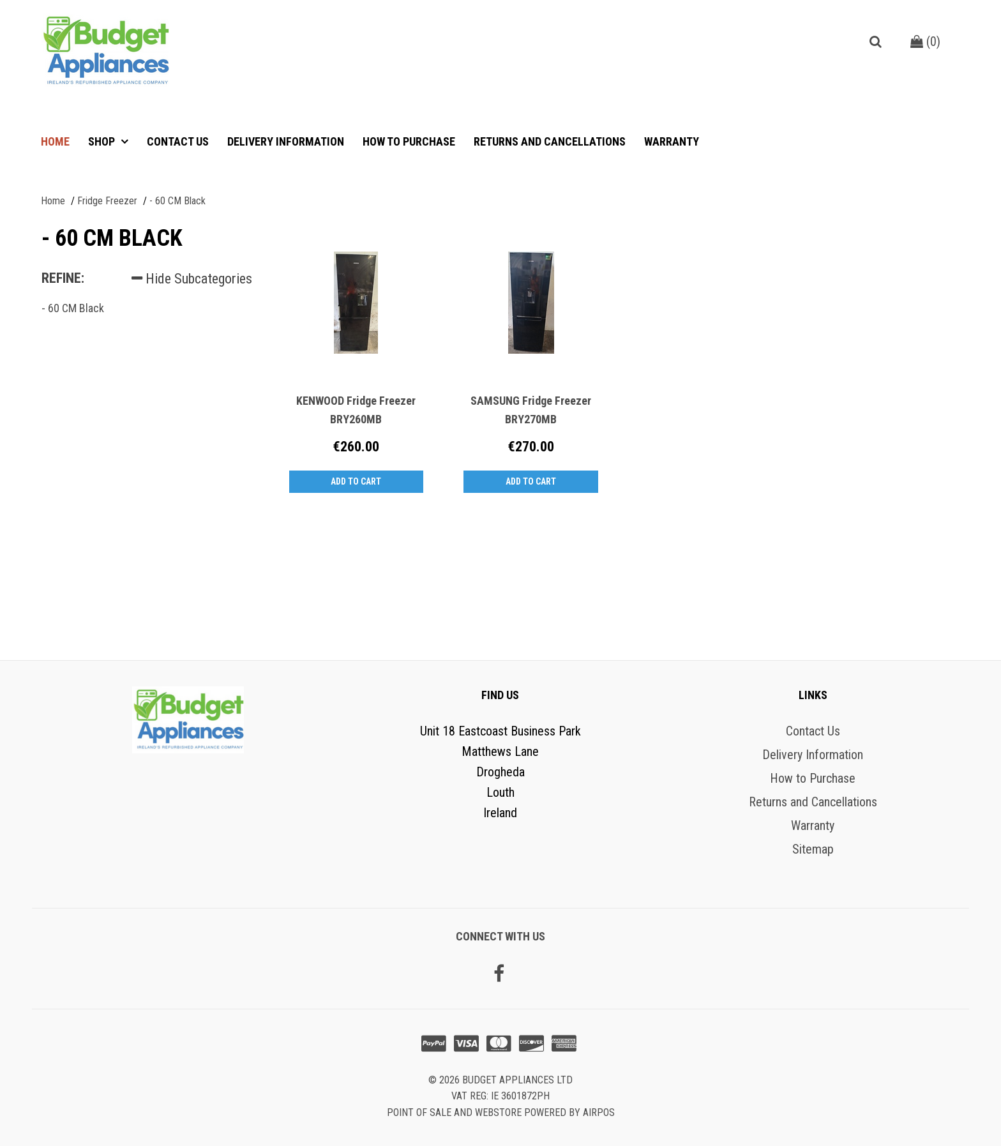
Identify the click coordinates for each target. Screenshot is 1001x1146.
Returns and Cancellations (550, 141)
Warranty (671, 141)
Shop (102, 141)
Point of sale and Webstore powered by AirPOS (501, 1112)
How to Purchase (409, 141)
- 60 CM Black (72, 308)
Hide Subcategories (192, 279)
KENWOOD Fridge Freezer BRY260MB (356, 410)
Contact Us (178, 141)
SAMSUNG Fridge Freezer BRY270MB (530, 410)
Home (55, 141)
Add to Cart (356, 481)
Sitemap (813, 849)
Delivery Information (285, 141)
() (925, 41)
